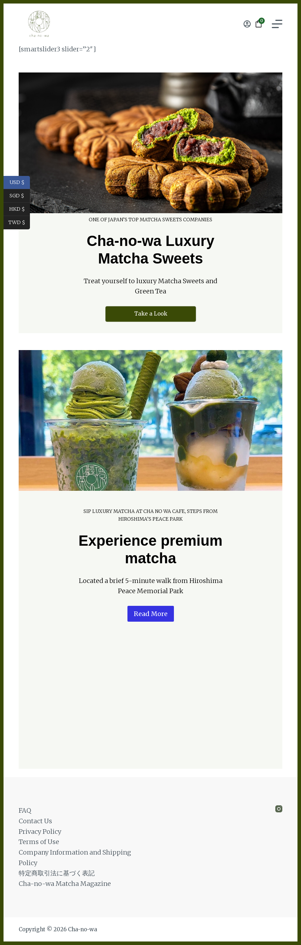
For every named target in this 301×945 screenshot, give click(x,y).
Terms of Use (39, 842)
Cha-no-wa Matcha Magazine (65, 884)
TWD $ (19, 222)
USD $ (20, 182)
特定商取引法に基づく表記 (57, 873)
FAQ (25, 810)
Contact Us (35, 821)
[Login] (247, 23)
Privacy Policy (40, 831)
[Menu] (277, 24)
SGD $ (20, 196)
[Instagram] (278, 808)
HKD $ (19, 209)
